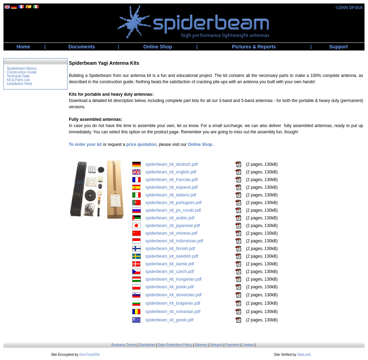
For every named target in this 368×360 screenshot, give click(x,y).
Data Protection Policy (175, 345)
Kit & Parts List (18, 80)
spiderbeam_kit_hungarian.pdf (173, 279)
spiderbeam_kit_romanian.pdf (172, 311)
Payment (232, 345)
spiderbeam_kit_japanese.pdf (172, 225)
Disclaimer (147, 345)
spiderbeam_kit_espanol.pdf (171, 187)
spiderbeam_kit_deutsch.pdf (171, 164)
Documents (82, 46)
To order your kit (85, 144)
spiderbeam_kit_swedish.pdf (171, 256)
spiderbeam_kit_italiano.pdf (170, 195)
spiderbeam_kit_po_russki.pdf (173, 210)
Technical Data (18, 76)
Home (23, 46)
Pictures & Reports (254, 46)
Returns (216, 345)
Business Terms (123, 345)
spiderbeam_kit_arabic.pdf (169, 218)
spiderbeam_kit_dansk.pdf (169, 263)
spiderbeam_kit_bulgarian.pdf (172, 303)
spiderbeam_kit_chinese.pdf (171, 233)
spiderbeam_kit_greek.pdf (169, 320)
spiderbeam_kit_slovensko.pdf (173, 294)
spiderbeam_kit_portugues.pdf (173, 202)
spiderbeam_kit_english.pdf (170, 172)
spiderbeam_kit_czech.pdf (169, 271)
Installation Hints (19, 84)
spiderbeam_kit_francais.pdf (171, 179)
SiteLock (304, 355)
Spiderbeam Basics (22, 68)
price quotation (141, 144)
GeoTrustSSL (89, 355)
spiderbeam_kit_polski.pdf (169, 286)
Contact (248, 345)
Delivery (201, 345)
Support (338, 46)
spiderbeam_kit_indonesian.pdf (174, 240)
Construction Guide (22, 72)
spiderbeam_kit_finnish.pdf (170, 248)
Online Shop (157, 46)
